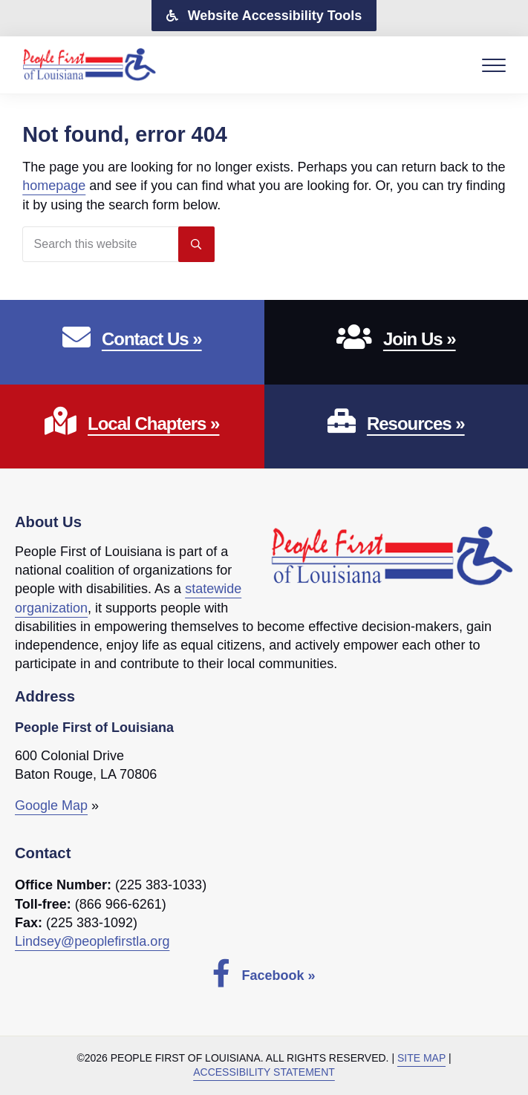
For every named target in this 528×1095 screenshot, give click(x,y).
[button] (264, 15)
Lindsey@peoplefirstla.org (92, 941)
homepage (53, 185)
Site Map (421, 1058)
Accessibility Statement (264, 1072)
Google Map (51, 805)
